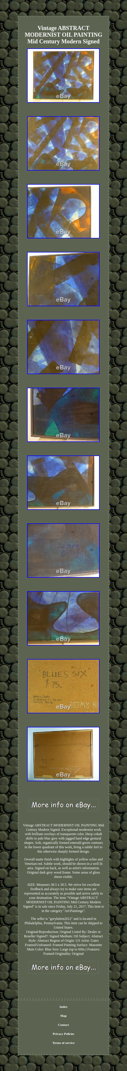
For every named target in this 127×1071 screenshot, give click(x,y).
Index (63, 1006)
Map (63, 1015)
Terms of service (63, 1043)
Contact (63, 1024)
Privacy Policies (63, 1033)
